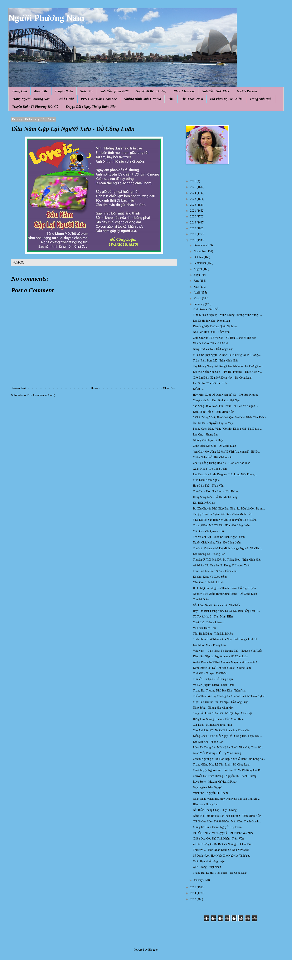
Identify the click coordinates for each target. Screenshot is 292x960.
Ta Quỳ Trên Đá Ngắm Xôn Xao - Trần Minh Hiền (222, 514)
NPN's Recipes (247, 91)
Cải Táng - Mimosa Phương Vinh (212, 724)
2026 (193, 181)
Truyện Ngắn (64, 91)
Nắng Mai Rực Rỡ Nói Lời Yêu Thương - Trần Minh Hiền (227, 815)
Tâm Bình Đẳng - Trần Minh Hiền (213, 633)
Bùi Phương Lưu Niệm (226, 99)
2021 (193, 210)
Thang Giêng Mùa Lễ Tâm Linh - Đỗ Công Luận (221, 764)
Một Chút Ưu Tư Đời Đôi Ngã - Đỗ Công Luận (220, 702)
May (197, 286)
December (200, 245)
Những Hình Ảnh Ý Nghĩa (142, 99)
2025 (193, 187)
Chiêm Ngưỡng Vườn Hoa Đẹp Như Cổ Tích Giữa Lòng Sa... (229, 758)
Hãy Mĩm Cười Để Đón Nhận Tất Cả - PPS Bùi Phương (225, 394)
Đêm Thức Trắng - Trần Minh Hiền (213, 411)
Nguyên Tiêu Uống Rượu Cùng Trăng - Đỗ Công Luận (225, 593)
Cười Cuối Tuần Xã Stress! (209, 622)
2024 (193, 193)
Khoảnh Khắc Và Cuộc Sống (210, 576)
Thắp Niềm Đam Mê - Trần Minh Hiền (215, 360)
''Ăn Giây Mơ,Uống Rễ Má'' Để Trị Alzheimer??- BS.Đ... (226, 451)
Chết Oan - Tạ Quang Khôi (209, 531)
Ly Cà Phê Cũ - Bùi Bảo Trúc (210, 383)
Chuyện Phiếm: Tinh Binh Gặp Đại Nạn (216, 400)
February (199, 304)
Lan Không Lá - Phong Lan (209, 554)
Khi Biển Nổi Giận (204, 502)
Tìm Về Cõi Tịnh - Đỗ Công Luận (213, 679)
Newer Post (19, 388)
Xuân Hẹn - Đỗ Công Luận (209, 861)
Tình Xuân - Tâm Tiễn (206, 309)
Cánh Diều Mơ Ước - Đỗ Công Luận (214, 445)
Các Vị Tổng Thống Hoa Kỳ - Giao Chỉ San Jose (221, 462)
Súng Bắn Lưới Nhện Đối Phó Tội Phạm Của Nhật (222, 713)
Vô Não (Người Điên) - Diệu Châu (213, 684)
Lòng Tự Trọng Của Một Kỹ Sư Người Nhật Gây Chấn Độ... (228, 747)
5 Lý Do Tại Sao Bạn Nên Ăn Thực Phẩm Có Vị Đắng (225, 519)
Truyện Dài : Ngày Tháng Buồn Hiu (90, 106)
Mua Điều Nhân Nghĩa (206, 480)
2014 (193, 893)
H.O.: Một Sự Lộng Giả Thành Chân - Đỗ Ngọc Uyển (224, 588)
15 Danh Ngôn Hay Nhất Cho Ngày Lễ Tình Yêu (221, 855)
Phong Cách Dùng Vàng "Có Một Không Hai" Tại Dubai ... (227, 428)
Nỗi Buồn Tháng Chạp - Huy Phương (215, 810)
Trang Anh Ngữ (261, 99)
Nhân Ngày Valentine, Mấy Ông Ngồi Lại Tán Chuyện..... (226, 798)
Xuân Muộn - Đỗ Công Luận (210, 468)
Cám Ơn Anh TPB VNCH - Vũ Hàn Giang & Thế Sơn (224, 337)
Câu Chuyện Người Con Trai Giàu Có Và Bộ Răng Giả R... (227, 770)
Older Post (169, 388)
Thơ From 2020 (192, 99)
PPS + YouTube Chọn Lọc (99, 99)
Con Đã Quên (201, 599)
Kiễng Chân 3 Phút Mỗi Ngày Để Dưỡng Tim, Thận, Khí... (227, 736)
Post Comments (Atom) (41, 395)
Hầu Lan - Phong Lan (205, 804)
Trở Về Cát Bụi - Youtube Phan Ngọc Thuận (219, 536)
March (198, 298)
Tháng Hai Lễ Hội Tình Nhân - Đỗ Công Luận (220, 872)
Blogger (152, 949)
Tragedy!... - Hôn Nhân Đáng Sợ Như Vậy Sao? (221, 849)
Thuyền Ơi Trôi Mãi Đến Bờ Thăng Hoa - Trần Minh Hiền (227, 559)
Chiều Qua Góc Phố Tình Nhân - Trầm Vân (218, 838)
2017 (193, 234)
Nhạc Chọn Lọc (184, 91)
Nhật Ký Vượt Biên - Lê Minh (210, 343)
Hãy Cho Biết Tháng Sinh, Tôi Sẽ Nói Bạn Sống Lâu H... (226, 610)
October (199, 257)
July (196, 274)
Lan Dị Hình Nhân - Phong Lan (211, 320)
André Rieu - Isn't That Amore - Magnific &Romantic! (225, 662)
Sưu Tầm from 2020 (114, 91)
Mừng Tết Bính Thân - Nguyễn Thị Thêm (217, 827)
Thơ (171, 99)
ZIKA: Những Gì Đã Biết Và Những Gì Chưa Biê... (223, 844)
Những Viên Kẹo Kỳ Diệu (208, 440)
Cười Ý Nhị (66, 99)
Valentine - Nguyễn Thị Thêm (210, 792)
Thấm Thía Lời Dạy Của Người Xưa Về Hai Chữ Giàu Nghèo (229, 696)
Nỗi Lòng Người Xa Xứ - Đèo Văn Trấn (216, 605)
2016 (193, 240)
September (200, 263)
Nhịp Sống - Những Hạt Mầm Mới (213, 707)
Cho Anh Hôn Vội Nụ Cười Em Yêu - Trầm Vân (221, 730)
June (197, 280)
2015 (193, 887)
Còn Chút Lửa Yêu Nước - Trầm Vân (215, 571)
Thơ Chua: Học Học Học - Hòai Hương (216, 491)
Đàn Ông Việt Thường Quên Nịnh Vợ (215, 326)
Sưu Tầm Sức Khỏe (216, 91)
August (198, 269)
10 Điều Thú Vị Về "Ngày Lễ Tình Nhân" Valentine (223, 833)
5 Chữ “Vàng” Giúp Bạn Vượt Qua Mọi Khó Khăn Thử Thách (229, 417)
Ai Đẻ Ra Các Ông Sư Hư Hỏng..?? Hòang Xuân (221, 565)
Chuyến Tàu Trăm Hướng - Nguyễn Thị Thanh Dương (225, 776)
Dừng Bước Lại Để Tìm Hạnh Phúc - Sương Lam (222, 667)
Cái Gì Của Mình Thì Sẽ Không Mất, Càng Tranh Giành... (227, 821)
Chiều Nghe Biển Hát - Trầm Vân (212, 457)
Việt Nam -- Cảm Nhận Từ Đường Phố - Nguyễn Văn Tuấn (227, 650)
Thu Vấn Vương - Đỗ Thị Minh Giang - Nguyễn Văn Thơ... (228, 548)
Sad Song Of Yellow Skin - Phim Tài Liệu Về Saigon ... (225, 406)
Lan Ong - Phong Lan (205, 434)
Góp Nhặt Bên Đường (151, 91)
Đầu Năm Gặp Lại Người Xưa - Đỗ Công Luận (220, 656)
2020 (193, 216)
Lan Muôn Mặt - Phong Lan (209, 645)
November (200, 251)
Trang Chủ (19, 91)
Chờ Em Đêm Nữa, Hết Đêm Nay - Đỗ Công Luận (222, 377)
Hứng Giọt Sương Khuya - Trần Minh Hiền (218, 719)
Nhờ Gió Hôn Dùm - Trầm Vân (211, 332)
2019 (193, 222)
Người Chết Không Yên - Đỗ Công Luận (217, 542)
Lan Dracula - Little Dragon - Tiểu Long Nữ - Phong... (225, 474)
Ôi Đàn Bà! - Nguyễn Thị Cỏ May (213, 423)
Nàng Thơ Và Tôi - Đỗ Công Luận (213, 349)
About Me (41, 91)
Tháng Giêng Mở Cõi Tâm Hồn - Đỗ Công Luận (221, 525)
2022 (193, 204)
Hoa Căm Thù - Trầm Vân (208, 485)
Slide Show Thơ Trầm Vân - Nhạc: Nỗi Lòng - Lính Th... (226, 639)
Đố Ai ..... (198, 388)
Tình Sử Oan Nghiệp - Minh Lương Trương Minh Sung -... (227, 314)
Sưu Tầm (86, 91)
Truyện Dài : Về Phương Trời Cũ (35, 106)
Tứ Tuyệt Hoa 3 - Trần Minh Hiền (213, 616)
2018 (193, 228)
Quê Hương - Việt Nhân (207, 866)
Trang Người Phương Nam (31, 99)
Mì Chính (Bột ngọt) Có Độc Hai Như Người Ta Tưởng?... (227, 354)
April (197, 292)
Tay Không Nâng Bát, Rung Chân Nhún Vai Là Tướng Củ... (228, 366)
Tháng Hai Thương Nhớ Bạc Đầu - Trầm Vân (219, 690)
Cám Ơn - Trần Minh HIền (208, 582)
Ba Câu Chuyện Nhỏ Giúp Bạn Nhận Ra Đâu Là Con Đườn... (229, 508)
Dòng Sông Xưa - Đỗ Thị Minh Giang (215, 497)
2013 (193, 899)
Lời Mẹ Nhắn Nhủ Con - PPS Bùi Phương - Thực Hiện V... (227, 371)
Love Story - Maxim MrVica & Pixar (214, 781)
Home (94, 388)
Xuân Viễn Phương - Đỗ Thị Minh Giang (217, 753)
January (198, 880)
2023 (193, 199)
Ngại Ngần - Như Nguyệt (208, 787)
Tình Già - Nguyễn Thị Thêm (210, 673)
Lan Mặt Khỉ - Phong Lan (208, 741)
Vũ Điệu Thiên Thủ (204, 628)
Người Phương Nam (46, 18)
